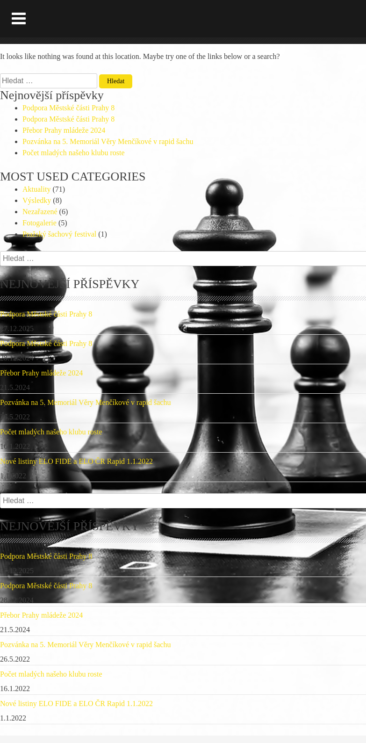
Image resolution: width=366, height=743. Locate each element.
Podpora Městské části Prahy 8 (68, 108)
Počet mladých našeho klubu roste (73, 153)
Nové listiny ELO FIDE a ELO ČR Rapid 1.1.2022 (76, 461)
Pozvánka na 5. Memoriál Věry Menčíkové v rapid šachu (107, 141)
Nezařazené (39, 212)
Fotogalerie (39, 223)
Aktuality (36, 189)
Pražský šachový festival (59, 234)
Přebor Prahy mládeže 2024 (63, 130)
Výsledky (36, 200)
